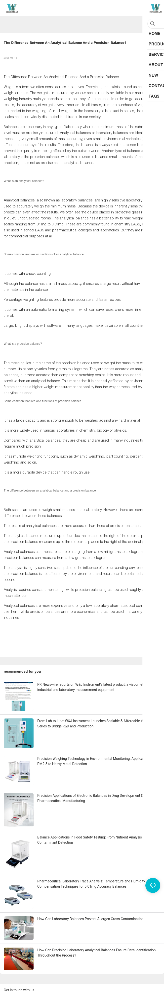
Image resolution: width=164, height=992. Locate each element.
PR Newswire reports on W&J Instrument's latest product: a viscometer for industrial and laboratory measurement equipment (94, 687)
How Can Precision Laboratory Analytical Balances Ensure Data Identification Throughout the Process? (96, 952)
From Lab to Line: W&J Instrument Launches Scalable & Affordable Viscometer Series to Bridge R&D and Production (98, 723)
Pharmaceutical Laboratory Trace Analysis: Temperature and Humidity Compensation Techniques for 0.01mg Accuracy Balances (91, 883)
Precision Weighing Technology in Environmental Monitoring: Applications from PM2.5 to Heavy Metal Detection (98, 761)
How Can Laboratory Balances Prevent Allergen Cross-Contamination (90, 919)
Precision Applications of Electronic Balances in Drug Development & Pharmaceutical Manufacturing (90, 798)
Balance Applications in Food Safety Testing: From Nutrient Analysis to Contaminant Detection (91, 839)
